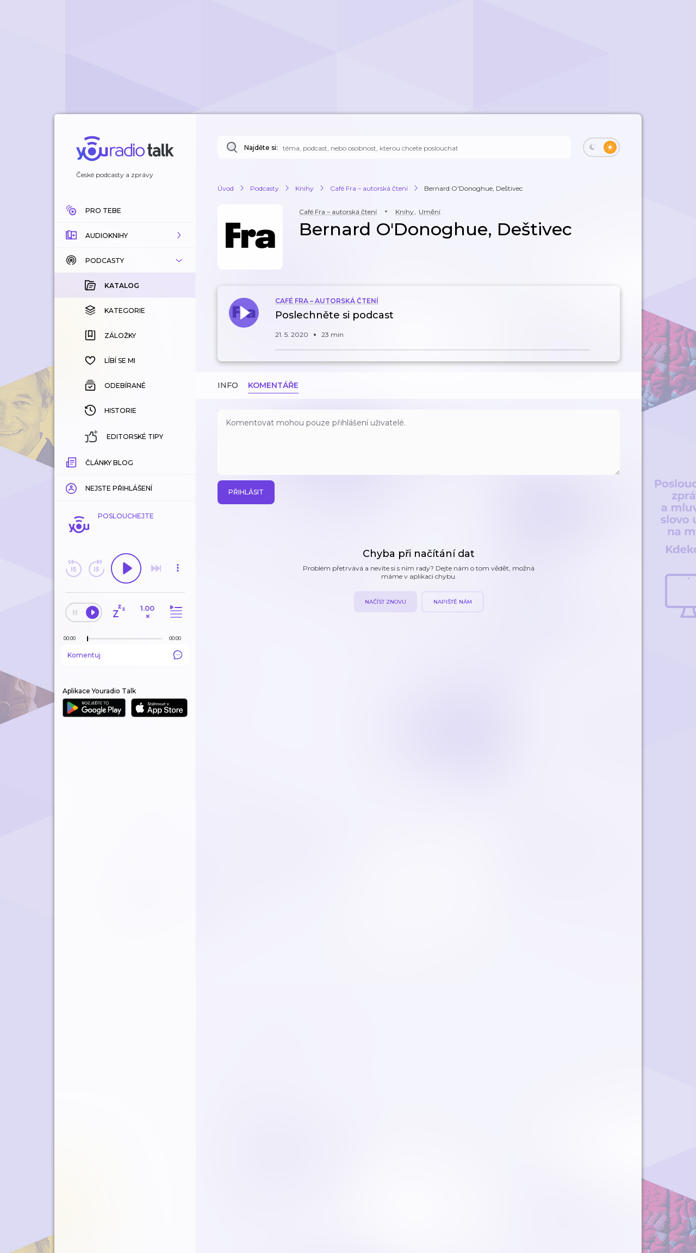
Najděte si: (261, 147)
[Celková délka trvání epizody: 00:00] (178, 638)
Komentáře (273, 385)
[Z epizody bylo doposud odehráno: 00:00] (72, 638)
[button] (125, 235)
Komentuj (125, 655)
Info (227, 385)
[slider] (87, 639)
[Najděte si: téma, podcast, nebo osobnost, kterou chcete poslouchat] (394, 147)
